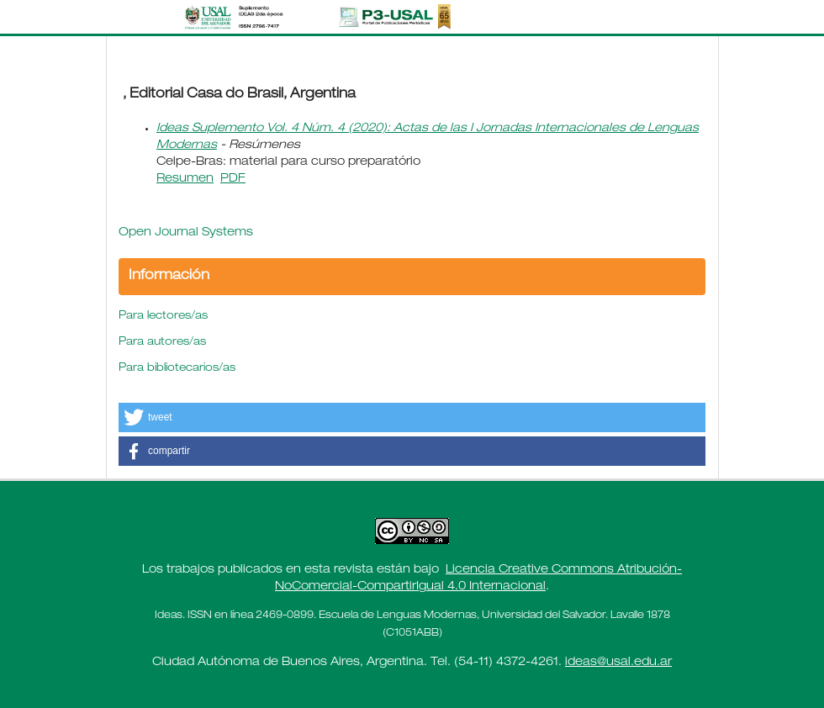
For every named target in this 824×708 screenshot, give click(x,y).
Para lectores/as (163, 316)
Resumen (185, 179)
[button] (412, 417)
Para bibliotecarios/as (177, 368)
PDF (233, 179)
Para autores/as (162, 342)
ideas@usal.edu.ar (618, 662)
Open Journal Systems (186, 233)
